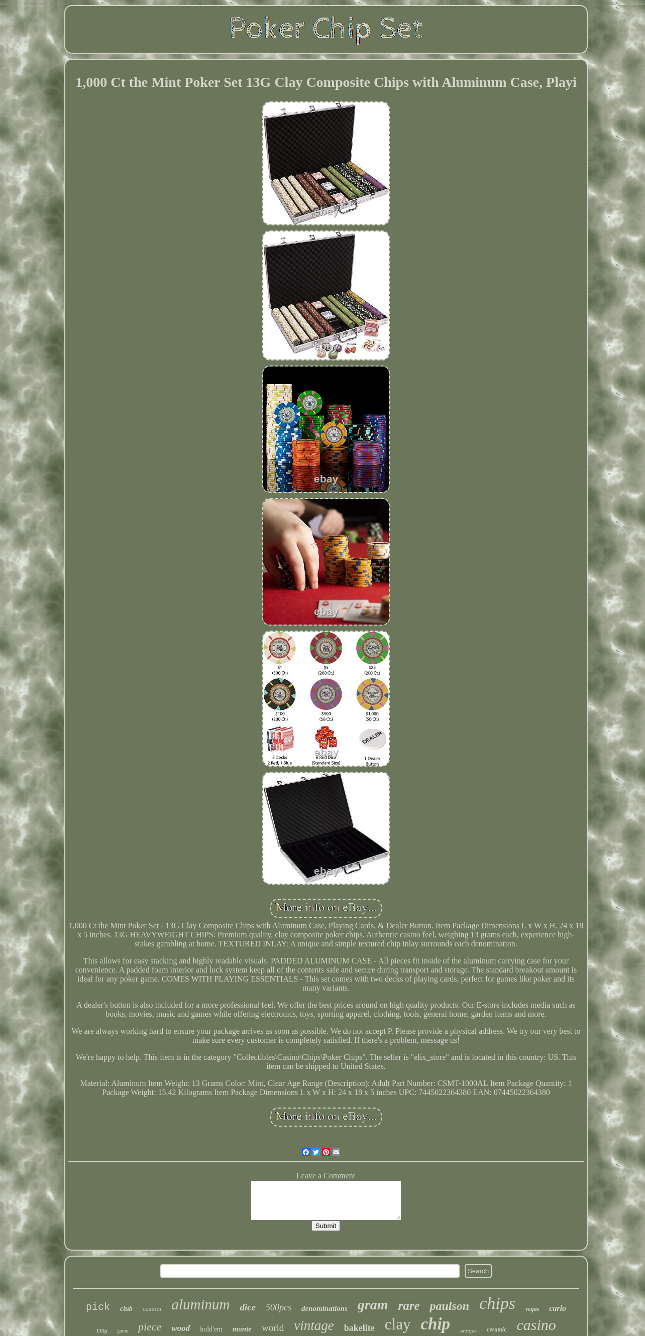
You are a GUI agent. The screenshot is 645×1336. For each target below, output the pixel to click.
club (126, 1308)
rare (408, 1305)
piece (149, 1326)
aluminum (200, 1304)
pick (98, 1307)
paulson (449, 1305)
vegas (532, 1308)
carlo (557, 1308)
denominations (324, 1308)
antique (468, 1330)
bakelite (359, 1328)
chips (497, 1303)
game (122, 1330)
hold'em (211, 1329)
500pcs (278, 1307)
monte (242, 1329)
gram (373, 1304)
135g (101, 1330)
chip (435, 1324)
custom (152, 1308)
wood (180, 1328)
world (273, 1327)
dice (248, 1307)
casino (536, 1324)
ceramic (496, 1329)
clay (398, 1324)
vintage (314, 1325)
